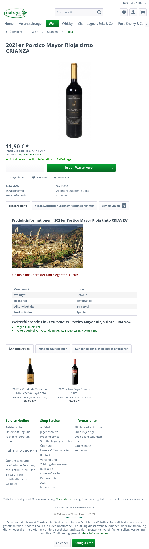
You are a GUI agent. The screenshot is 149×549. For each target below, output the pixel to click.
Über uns (45, 433)
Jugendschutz (48, 419)
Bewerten (59, 172)
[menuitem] (79, 12)
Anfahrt (44, 415)
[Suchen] (99, 12)
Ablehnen (62, 543)
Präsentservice (49, 424)
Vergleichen (15, 172)
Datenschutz (47, 465)
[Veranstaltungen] (30, 23)
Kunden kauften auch (51, 336)
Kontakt (44, 442)
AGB (43, 470)
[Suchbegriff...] (79, 12)
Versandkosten (66, 487)
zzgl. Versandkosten (28, 150)
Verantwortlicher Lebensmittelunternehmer (62, 199)
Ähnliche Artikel (19, 336)
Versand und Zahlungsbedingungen (53, 450)
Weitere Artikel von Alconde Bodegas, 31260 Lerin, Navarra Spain (53, 318)
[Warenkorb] (143, 12)
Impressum (47, 474)
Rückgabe (46, 456)
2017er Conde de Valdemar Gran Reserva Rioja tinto (30, 378)
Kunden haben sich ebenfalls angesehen (99, 336)
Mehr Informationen (74, 533)
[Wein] (49, 23)
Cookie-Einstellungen (87, 424)
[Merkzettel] (124, 12)
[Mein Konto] (133, 12)
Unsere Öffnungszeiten (54, 438)
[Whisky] (64, 23)
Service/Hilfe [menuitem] (133, 3)
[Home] (9, 23)
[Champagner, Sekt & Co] (91, 23)
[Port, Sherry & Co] (125, 23)
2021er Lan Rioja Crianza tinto (74, 376)
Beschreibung (18, 199)
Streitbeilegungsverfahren (55, 428)
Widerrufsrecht (49, 461)
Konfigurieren (84, 543)
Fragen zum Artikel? (25, 315)
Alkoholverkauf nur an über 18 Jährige (87, 417)
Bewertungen (110, 199)
